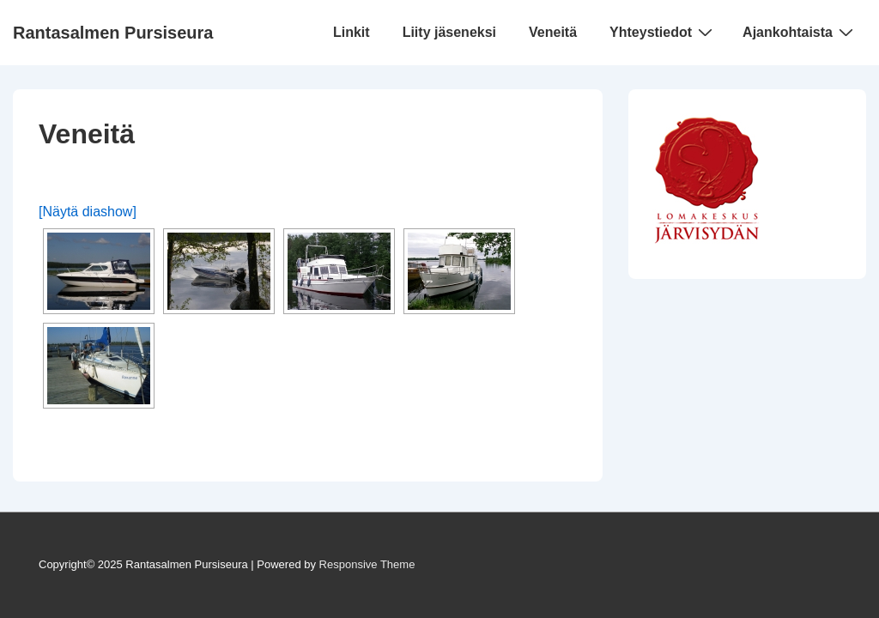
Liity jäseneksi (449, 32)
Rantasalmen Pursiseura (113, 32)
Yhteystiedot (663, 32)
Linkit (351, 32)
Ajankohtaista (800, 32)
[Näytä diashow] (87, 211)
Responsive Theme (367, 564)
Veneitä (553, 32)
